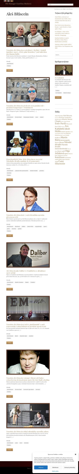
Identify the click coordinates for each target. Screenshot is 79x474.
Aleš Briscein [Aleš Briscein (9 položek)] (67, 115)
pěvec (8, 228)
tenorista (9, 173)
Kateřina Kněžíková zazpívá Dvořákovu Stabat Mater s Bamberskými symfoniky (62, 39)
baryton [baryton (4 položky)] (57, 119)
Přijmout (41, 467)
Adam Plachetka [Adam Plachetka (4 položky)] (59, 115)
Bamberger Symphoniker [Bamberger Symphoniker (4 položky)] (65, 117)
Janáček (31, 336)
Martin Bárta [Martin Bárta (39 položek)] (61, 138)
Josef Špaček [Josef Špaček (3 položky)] (58, 133)
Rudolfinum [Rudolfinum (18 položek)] (59, 157)
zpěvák (19, 228)
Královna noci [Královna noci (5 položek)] (58, 135)
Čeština (9, 65)
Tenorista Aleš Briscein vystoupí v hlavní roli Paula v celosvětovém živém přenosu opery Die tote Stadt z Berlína (27, 379)
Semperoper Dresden (29, 117)
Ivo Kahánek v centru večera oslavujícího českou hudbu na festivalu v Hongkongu (62, 33)
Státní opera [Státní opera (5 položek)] (62, 159)
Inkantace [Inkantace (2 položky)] (63, 126)
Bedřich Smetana (19, 282)
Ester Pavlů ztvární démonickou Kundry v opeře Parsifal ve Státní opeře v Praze (63, 27)
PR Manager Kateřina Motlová (18, 4)
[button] (75, 454)
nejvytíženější (38, 226)
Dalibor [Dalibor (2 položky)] (62, 121)
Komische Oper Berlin (29, 389)
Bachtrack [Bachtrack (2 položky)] (57, 117)
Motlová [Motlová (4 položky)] (57, 142)
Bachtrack (17, 226)
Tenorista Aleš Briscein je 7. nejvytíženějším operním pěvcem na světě (25, 216)
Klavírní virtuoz (67, 92)
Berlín (16, 336)
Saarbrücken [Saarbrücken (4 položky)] (68, 157)
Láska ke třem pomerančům (21, 170)
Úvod (64, 9)
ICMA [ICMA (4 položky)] (59, 126)
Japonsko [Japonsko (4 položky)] (67, 131)
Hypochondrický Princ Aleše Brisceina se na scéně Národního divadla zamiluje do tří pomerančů (24, 160)
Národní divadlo (33, 170)
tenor (37, 117)
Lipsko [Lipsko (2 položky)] (64, 135)
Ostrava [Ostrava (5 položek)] (70, 153)
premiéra (42, 170)
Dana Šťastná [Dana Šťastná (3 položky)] (67, 121)
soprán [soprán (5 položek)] (56, 159)
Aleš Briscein (10, 63)
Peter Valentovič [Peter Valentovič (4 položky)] (59, 155)
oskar (16, 443)
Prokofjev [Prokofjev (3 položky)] (65, 155)
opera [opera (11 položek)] (66, 153)
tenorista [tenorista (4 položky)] (67, 159)
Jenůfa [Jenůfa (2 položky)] (71, 131)
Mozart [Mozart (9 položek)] (61, 142)
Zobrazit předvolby (69, 467)
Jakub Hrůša (30, 226)
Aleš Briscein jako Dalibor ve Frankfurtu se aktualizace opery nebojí (26, 272)
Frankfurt (33, 282)
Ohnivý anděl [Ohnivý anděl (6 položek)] (61, 151)
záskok (41, 117)
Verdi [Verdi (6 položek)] (56, 161)
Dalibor (23, 226)
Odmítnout (55, 467)
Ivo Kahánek (59, 78)
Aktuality (8, 61)
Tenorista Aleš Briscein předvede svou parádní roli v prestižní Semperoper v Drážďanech (25, 107)
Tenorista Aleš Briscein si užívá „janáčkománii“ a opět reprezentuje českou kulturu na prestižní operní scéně (26, 325)
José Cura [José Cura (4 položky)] (63, 133)
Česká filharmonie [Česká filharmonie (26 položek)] (60, 162)
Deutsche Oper (23, 336)
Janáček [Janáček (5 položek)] (63, 131)
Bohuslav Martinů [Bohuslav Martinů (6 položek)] (67, 119)
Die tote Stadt (18, 117)
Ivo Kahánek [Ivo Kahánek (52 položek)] (61, 127)
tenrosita (38, 389)
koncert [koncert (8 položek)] (68, 133)
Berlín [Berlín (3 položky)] (60, 119)
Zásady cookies (55, 471)
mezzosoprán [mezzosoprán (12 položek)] (65, 140)
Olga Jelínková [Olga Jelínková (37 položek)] (62, 152)
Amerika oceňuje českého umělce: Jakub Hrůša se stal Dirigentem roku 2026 (64, 46)
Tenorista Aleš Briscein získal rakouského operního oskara (27, 431)
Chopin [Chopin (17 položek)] (58, 121)
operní (45, 226)
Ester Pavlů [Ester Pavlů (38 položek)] (60, 123)
